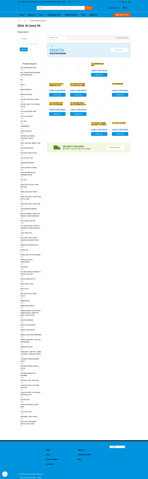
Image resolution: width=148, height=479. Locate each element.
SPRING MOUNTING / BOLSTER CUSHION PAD (30, 341)
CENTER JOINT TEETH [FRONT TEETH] (30, 105)
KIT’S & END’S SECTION (27, 221)
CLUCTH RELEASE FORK (28, 111)
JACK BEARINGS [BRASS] (28, 209)
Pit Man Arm (24, 250)
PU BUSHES (24, 267)
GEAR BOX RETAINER (27, 163)
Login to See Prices (57, 90)
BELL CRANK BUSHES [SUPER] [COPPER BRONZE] (30, 74)
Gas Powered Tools (26, 158)
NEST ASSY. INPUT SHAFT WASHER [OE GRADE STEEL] (29, 239)
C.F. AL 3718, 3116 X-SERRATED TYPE (56, 85)
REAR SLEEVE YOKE (26, 284)
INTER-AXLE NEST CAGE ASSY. (30, 204)
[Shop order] (57, 38)
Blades (22, 85)
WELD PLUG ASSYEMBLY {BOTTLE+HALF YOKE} (28, 423)
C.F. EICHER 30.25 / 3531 (97, 65)
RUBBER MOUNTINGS (27, 306)
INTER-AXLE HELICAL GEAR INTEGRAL (29, 186)
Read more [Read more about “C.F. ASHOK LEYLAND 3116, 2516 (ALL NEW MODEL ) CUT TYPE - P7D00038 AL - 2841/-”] (78, 95)
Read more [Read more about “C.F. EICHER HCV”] (120, 95)
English (113, 447)
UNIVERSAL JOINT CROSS (28, 417)
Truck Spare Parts (26, 412)
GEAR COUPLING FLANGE (28, 168)
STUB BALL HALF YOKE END (29, 380)
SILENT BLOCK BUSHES (28, 325)
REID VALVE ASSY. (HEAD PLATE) (28, 295)
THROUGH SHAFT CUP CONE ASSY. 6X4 (29, 386)
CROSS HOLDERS (25, 131)
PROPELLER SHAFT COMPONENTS (26, 261)
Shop (25, 21)
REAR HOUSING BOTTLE (28, 279)
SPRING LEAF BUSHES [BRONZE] (30, 335)
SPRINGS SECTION (26, 347)
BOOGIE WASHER (26, 90)
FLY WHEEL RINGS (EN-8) (28, 153)
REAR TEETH (24, 289)
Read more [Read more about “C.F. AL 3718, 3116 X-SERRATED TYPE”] (57, 95)
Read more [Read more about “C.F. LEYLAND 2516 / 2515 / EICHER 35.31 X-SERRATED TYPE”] (78, 114)
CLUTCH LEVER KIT (26, 116)
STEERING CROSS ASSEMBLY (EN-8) (29, 360)
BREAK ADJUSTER (26, 94)
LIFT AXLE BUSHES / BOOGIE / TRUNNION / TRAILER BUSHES (30, 227)
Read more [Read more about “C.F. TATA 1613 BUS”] (120, 134)
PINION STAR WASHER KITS (29, 245)
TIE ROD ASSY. (25, 400)
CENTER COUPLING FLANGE (29, 99)
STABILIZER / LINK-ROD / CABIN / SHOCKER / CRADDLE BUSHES (30, 353)
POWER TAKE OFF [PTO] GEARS (30, 255)
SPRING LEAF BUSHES (27, 330)
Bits (21, 80)
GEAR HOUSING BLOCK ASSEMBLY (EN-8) (27, 174)
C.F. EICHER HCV (117, 84)
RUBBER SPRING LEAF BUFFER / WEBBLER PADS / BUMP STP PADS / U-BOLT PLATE (30, 313)
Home (19, 21)
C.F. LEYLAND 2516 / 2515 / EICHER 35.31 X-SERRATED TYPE (78, 104)
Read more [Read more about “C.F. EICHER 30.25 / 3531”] (99, 75)
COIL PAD (23, 121)
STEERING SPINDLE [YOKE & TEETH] (29, 367)
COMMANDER (24, 126)
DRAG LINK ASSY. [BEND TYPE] (30, 143)
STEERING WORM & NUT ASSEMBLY (28, 374)
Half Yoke (23, 180)
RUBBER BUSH (25, 301)
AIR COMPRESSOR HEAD (28, 68)
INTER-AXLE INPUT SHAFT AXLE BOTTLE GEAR (30, 198)
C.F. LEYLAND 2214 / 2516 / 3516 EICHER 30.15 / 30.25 (56, 104)
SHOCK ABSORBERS (26, 320)
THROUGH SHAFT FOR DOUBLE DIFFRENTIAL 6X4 (30, 393)
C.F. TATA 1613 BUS (119, 123)
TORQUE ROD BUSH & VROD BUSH (29, 406)
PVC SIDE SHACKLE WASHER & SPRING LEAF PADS (30, 273)
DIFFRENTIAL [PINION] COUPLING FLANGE (27, 137)
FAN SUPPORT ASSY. (27, 148)
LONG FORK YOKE (26, 233)
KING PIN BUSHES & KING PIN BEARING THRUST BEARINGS (30, 215)
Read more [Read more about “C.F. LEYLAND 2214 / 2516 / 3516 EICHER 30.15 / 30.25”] (57, 114)
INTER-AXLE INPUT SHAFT (29, 192)
